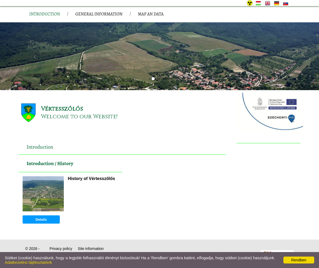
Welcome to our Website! (79, 116)
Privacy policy (60, 248)
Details (41, 219)
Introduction (40, 163)
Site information (91, 248)
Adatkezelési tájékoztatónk (28, 262)
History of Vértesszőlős (91, 178)
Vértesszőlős (62, 109)
